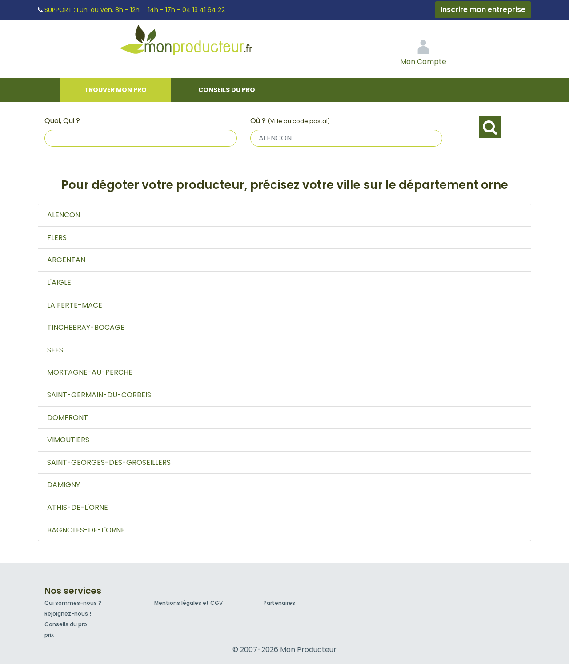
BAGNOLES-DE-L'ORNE (86, 530)
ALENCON (63, 215)
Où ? (290, 121)
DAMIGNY (63, 485)
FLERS (57, 237)
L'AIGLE (59, 282)
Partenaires (279, 603)
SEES (55, 350)
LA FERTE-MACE (74, 305)
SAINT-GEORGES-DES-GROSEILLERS (109, 462)
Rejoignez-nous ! (67, 613)
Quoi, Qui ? (62, 121)
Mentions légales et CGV (188, 603)
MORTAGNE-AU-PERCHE (89, 372)
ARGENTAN (66, 260)
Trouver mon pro (115, 89)
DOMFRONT (67, 417)
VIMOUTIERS (68, 440)
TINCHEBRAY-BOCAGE (85, 327)
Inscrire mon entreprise (483, 9)
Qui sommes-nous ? (72, 603)
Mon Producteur (202, 42)
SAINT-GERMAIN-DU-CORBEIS (99, 395)
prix (49, 635)
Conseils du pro (226, 89)
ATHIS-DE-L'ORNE (77, 507)
